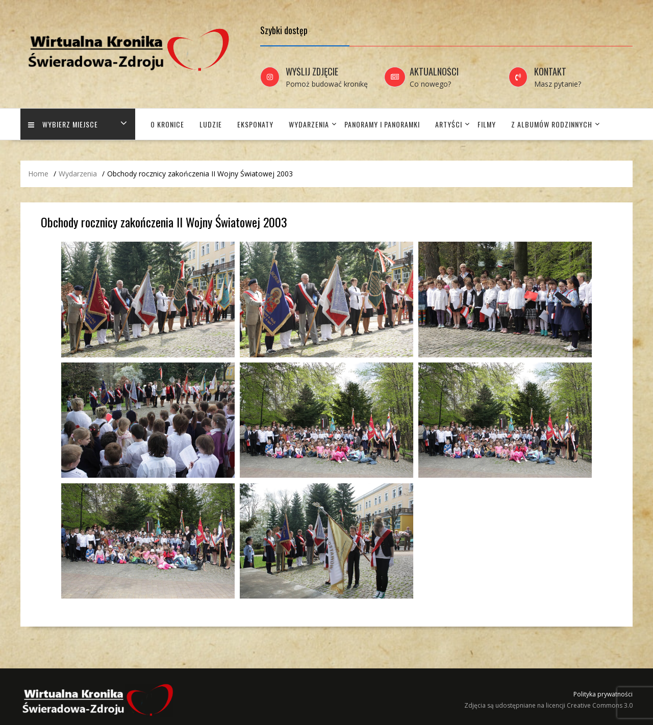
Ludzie (210, 124)
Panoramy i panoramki (382, 124)
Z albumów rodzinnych (551, 124)
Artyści (448, 124)
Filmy (487, 124)
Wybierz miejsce (63, 124)
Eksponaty (255, 124)
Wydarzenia (309, 124)
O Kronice (167, 124)
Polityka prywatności (603, 694)
